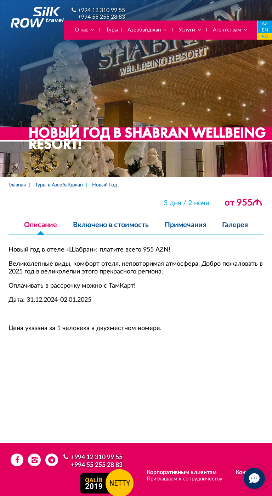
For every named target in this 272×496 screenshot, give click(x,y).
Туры (112, 30)
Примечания (185, 225)
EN (265, 30)
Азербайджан (148, 30)
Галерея (235, 225)
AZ (265, 24)
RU (265, 36)
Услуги (190, 30)
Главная (17, 185)
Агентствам (230, 30)
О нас (85, 30)
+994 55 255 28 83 (101, 17)
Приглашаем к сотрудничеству (184, 478)
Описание (40, 225)
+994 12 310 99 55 (101, 10)
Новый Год (104, 185)
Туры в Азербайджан (59, 185)
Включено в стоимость (111, 225)
